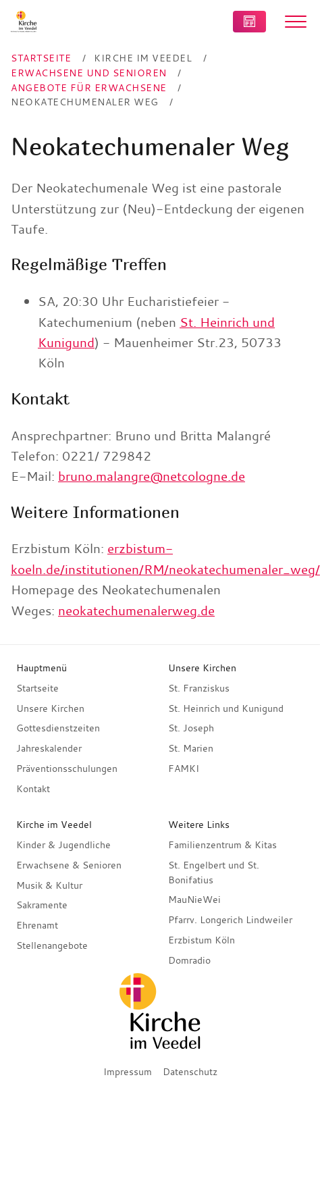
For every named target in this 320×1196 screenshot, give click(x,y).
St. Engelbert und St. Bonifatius (213, 872)
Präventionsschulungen (66, 768)
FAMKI (183, 768)
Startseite (37, 688)
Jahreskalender (49, 748)
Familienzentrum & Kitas (222, 845)
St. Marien (190, 748)
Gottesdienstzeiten (58, 728)
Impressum (127, 1072)
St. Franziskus (199, 688)
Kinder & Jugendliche (63, 845)
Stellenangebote (52, 945)
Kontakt (33, 789)
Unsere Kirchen (50, 708)
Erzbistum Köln (201, 940)
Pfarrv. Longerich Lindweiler (230, 920)
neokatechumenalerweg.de (136, 610)
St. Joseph (191, 728)
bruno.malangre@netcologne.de (151, 476)
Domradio (189, 960)
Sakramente (42, 905)
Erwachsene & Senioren (69, 865)
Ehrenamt (37, 925)
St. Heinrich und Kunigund (226, 708)
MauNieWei (194, 899)
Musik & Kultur (49, 885)
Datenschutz (190, 1072)
